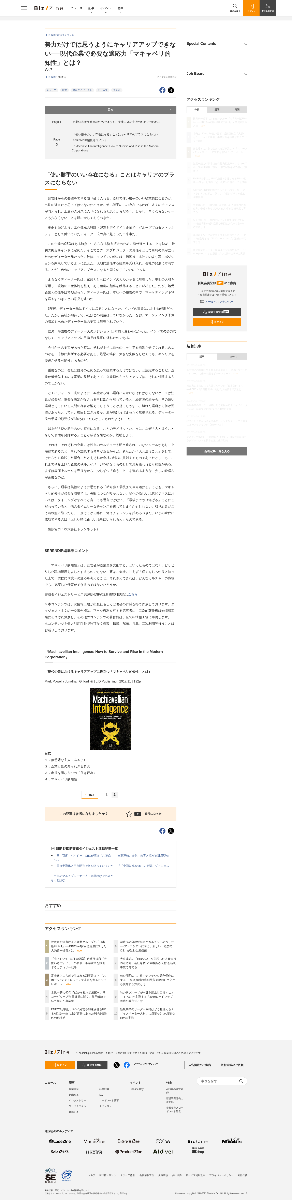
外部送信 (242, 1175)
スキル (116, 90)
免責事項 (163, 1175)
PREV (89, 794)
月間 (237, 109)
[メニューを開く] (24, 8)
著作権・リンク (107, 1175)
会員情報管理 (147, 1175)
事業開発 (74, 1089)
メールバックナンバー (217, 301)
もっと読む (58, 880)
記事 (91, 8)
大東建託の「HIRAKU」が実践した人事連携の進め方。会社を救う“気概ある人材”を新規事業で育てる (148, 963)
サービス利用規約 (195, 1175)
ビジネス (102, 90)
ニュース (76, 8)
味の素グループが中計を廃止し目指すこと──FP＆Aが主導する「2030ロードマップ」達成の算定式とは (148, 997)
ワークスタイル (77, 1106)
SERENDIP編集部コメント (90, 140)
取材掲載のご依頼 (232, 1065)
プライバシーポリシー (221, 1175)
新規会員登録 (216, 312)
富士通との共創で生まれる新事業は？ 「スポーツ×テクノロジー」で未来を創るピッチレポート (79, 980)
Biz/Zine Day (137, 1089)
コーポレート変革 (109, 1100)
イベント (106, 8)
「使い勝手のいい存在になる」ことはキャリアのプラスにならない (115, 134)
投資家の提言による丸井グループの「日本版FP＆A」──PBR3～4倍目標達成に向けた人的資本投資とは (78, 946)
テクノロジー (106, 1106)
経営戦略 (104, 1089)
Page (56, 121)
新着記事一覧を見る (217, 451)
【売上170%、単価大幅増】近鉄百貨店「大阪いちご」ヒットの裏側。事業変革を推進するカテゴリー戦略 (79, 963)
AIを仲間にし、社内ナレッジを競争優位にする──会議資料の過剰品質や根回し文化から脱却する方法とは (147, 980)
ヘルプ (91, 1175)
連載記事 (74, 1111)
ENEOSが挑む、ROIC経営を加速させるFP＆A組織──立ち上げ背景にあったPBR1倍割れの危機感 (79, 1013)
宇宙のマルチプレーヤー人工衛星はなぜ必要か (83, 876)
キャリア (51, 90)
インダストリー (77, 1100)
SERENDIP (51, 77)
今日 (196, 109)
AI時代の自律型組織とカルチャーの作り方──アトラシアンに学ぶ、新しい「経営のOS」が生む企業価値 (147, 946)
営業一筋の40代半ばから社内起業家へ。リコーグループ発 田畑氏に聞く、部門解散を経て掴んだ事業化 (78, 997)
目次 (140, 110)
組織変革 (74, 1094)
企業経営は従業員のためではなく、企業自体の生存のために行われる (117, 121)
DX (101, 1094)
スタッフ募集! (127, 1175)
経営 (64, 90)
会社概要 (177, 1175)
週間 (217, 109)
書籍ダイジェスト (82, 90)
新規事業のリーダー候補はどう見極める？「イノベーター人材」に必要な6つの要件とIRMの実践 (148, 1013)
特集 (120, 8)
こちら (133, 594)
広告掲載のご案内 (199, 1065)
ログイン (216, 322)
